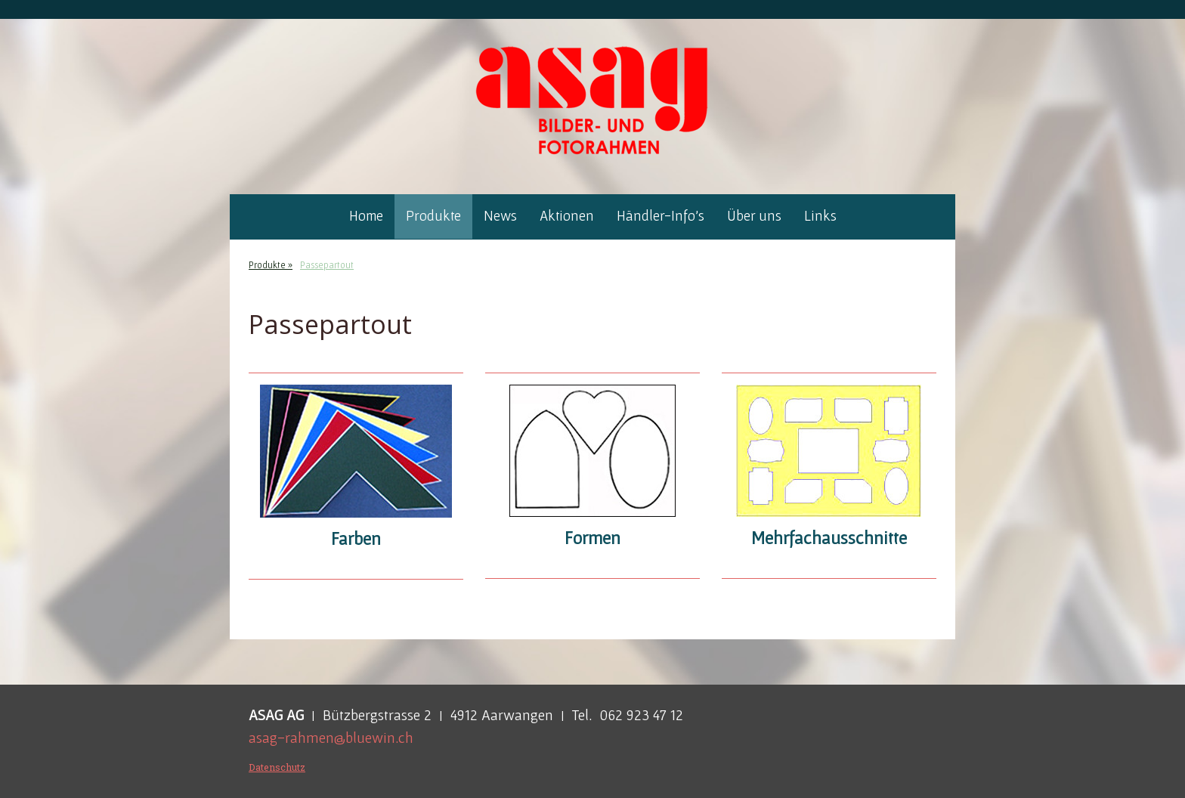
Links (820, 216)
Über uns (754, 216)
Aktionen (567, 216)
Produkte (433, 216)
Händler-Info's (660, 216)
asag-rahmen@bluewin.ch (331, 737)
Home (366, 216)
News (500, 216)
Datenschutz (277, 767)
